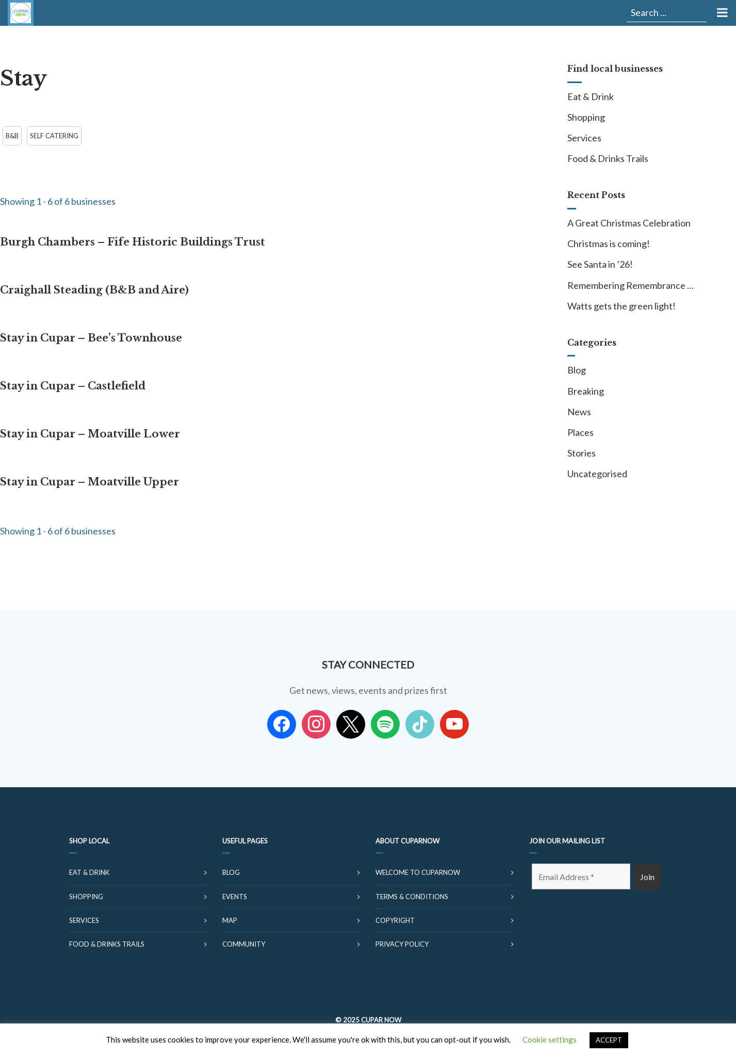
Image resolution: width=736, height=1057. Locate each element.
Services (584, 137)
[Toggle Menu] (721, 13)
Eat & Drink (590, 96)
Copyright (395, 920)
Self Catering (54, 136)
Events (234, 896)
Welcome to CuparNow (417, 872)
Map (229, 920)
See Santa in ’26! (600, 264)
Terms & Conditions (411, 896)
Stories (581, 453)
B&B (12, 136)
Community (243, 944)
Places (580, 432)
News (579, 411)
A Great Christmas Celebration (629, 223)
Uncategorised (597, 473)
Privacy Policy (402, 944)
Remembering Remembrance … (630, 285)
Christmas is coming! (608, 243)
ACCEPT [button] (609, 1040)
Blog (576, 370)
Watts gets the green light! (621, 306)
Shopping (586, 117)
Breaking (585, 391)
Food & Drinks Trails (607, 158)
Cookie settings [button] (549, 1039)
